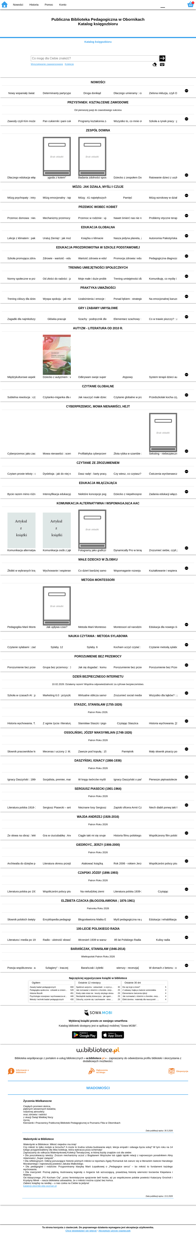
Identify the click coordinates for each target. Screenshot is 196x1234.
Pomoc (49, 4)
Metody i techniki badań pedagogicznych (47, 999)
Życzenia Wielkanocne (37, 1100)
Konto (62, 4)
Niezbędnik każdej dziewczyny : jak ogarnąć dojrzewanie (100, 996)
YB (146, 4)
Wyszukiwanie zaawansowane (47, 64)
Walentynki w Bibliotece (38, 1138)
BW (139, 4)
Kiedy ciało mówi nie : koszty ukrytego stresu (95, 993)
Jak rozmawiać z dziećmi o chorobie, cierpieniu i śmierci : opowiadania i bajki (108, 990)
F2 (178, 4)
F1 (169, 4)
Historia (33, 4)
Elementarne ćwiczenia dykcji (135, 993)
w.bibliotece (95, 1058)
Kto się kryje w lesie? (131, 987)
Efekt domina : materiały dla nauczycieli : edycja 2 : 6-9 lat (147, 999)
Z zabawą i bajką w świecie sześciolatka (139, 990)
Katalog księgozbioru (98, 41)
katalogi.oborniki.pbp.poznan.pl (40, 1186)
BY (154, 4)
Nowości (18, 4)
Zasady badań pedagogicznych (43, 987)
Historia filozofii (36, 993)
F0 (162, 4)
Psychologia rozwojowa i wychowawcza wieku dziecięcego (54, 996)
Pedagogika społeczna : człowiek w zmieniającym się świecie (55, 990)
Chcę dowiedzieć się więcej (80, 1230)
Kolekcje (69, 64)
